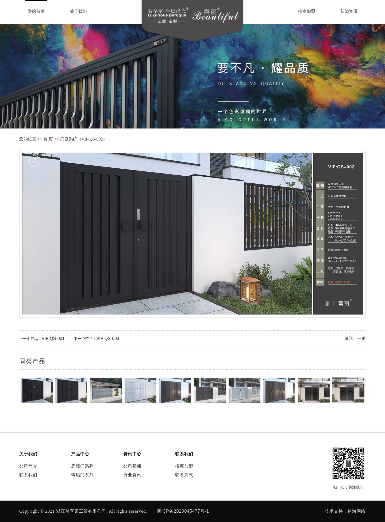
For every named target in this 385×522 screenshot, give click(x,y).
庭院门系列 (82, 466)
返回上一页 (355, 338)
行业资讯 (132, 474)
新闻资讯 (348, 11)
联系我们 (348, 35)
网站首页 (36, 11)
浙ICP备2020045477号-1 (183, 511)
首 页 (48, 139)
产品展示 (36, 35)
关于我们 (78, 11)
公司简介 (28, 466)
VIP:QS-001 (53, 338)
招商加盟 (306, 11)
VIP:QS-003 (107, 338)
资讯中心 (132, 454)
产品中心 (80, 454)
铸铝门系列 (82, 474)
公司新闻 (132, 466)
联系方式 (184, 474)
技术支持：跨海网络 (345, 511)
